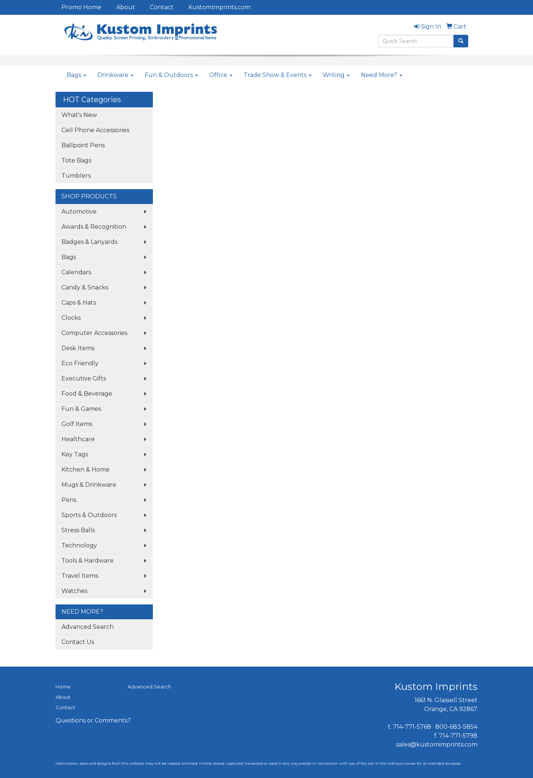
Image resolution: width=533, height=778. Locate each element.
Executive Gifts (83, 378)
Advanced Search (87, 626)
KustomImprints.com (219, 7)
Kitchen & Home (85, 469)
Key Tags (74, 454)
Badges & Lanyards (89, 241)
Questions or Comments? (93, 720)
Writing (336, 74)
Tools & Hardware (87, 560)
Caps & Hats (78, 302)
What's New (79, 114)
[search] (460, 41)
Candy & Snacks (84, 287)
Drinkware (115, 74)
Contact (162, 7)
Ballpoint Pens (83, 145)
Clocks (71, 317)
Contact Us (77, 641)
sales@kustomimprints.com (436, 744)
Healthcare (78, 439)
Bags (76, 74)
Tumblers (76, 175)
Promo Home (81, 7)
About (125, 7)
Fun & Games (81, 408)
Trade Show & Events (278, 74)
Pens (68, 499)
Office (220, 74)
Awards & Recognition (93, 226)
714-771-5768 (412, 726)
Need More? (381, 74)
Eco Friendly (79, 363)
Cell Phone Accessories (95, 130)
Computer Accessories (94, 332)
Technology (79, 545)
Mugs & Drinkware (88, 484)
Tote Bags (76, 160)
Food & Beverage (86, 393)
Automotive (79, 211)
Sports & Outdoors (89, 515)
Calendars (76, 272)
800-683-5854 (456, 726)
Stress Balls (78, 530)
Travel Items (79, 575)
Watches (74, 590)
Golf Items (76, 423)
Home (63, 687)
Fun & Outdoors (171, 74)
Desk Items (77, 348)
